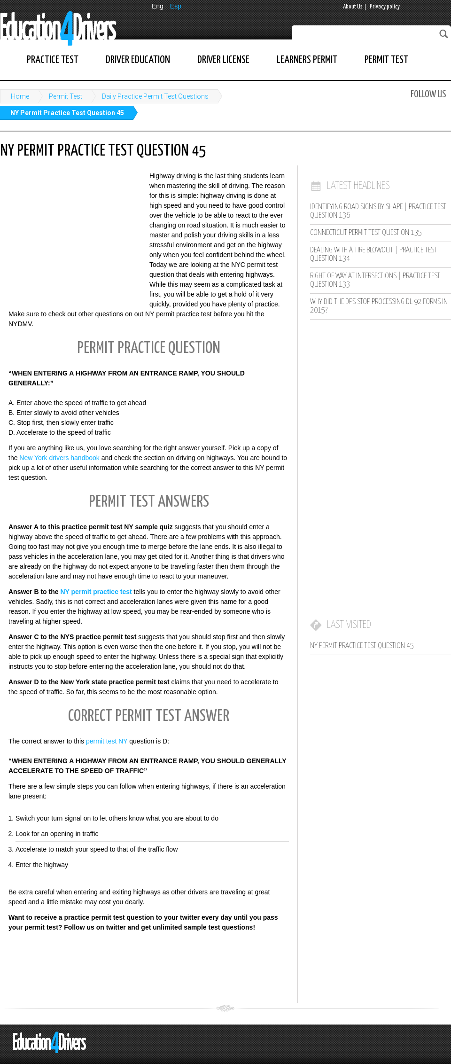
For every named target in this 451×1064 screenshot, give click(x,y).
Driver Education (138, 60)
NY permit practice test (96, 591)
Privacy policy (385, 7)
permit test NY (106, 741)
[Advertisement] (70, 232)
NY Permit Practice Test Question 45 (67, 113)
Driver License (223, 60)
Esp (175, 6)
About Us (353, 7)
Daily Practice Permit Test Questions (155, 96)
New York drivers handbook (59, 458)
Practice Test (52, 60)
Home (20, 96)
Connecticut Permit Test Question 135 (366, 233)
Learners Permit (307, 60)
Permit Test (386, 60)
